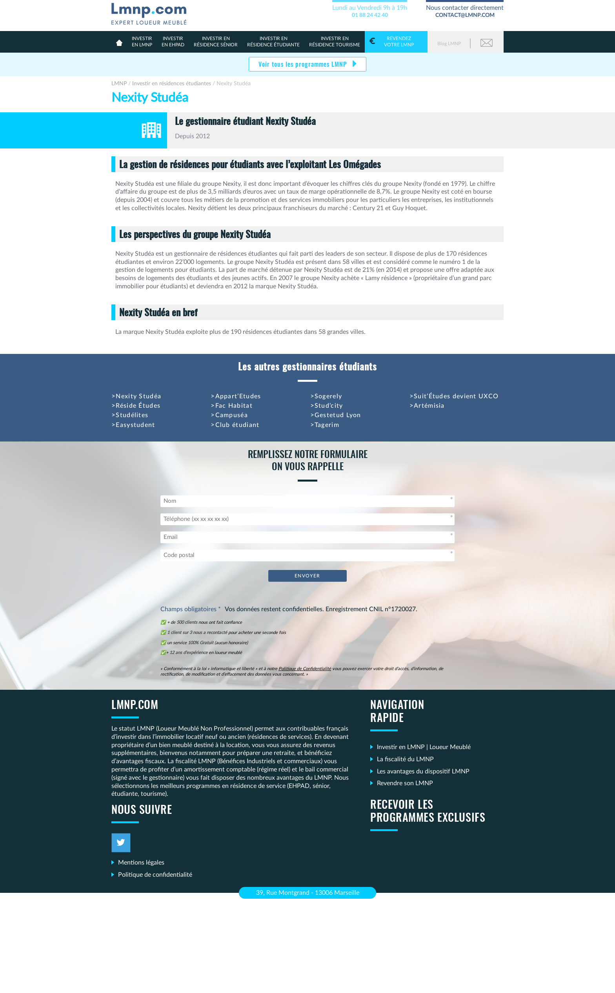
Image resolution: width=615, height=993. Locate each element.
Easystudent (135, 425)
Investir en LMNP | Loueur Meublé (424, 747)
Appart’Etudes (238, 396)
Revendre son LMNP (405, 783)
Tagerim (327, 425)
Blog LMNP (449, 43)
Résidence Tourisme (334, 41)
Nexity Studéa (138, 396)
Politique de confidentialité (155, 875)
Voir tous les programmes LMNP (303, 65)
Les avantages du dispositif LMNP (423, 771)
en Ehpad (173, 41)
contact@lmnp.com (465, 15)
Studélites (132, 415)
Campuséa (231, 415)
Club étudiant (237, 425)
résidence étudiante (273, 41)
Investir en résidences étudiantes (171, 83)
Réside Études (138, 406)
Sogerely (328, 396)
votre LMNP (396, 41)
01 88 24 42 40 (370, 15)
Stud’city (329, 406)
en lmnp (142, 41)
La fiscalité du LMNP (405, 759)
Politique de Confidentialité (304, 669)
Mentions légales (141, 862)
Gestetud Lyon (338, 415)
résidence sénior (216, 41)
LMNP (152, 12)
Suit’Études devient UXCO (456, 396)
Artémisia (429, 406)
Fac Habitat (234, 406)
